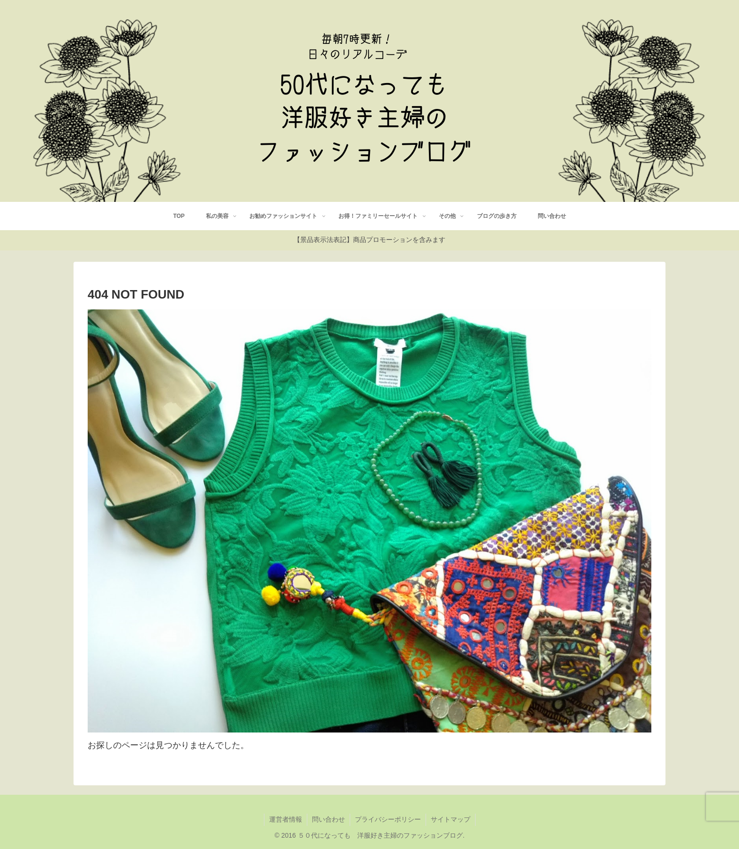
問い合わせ (328, 819)
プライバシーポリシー (388, 819)
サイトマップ (450, 819)
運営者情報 (285, 819)
